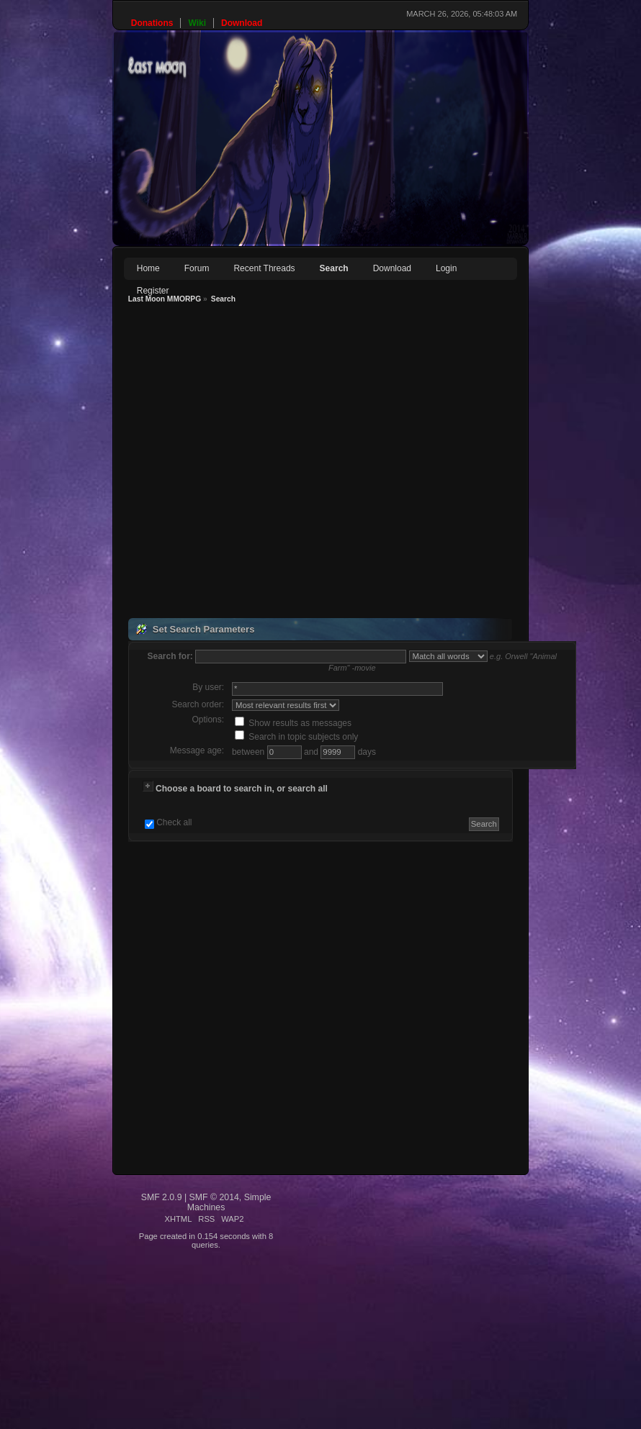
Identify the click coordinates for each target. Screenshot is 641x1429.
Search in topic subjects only (296, 737)
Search (334, 268)
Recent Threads (264, 268)
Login (446, 268)
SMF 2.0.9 (161, 1197)
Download (392, 268)
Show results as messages (293, 723)
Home (148, 268)
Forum (197, 268)
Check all (174, 822)
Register (153, 291)
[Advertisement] (210, 463)
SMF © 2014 (214, 1197)
